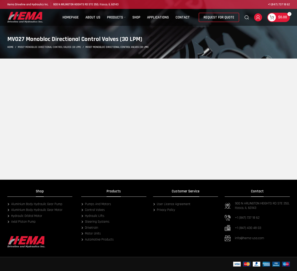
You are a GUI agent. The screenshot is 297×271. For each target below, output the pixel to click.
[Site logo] (25, 18)
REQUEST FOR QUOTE (219, 18)
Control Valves (93, 210)
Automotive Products (97, 239)
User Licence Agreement (171, 204)
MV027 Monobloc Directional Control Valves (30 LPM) (49, 47)
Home (10, 47)
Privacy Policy (164, 210)
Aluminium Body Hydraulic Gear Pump (34, 204)
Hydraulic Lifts (92, 216)
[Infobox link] (27, 4)
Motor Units (91, 233)
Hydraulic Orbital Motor (24, 216)
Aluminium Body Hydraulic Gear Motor (35, 210)
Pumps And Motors (96, 204)
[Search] (246, 18)
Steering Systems (95, 222)
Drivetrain (89, 228)
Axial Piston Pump (21, 222)
